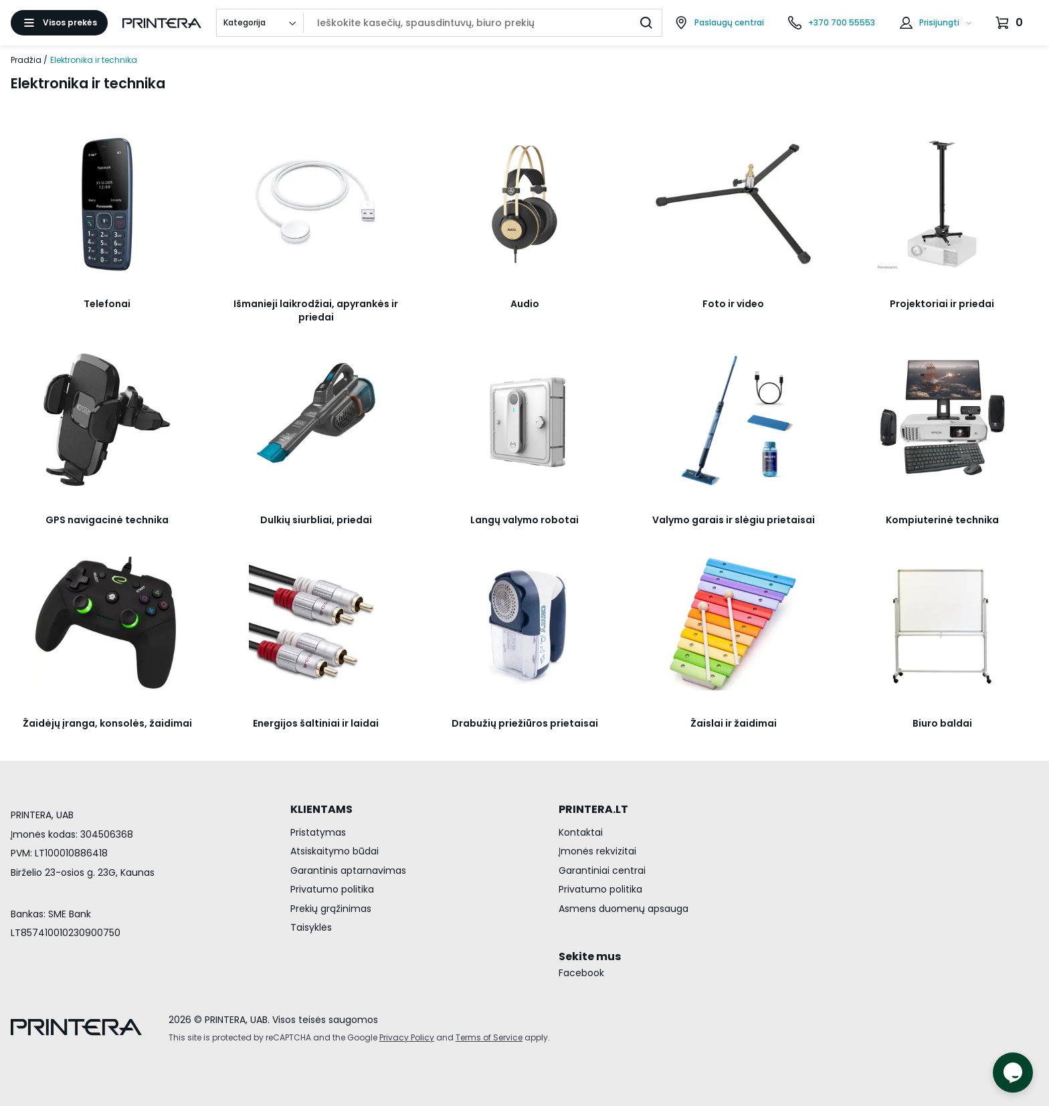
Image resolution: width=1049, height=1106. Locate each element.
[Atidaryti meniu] (59, 22)
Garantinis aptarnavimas (348, 870)
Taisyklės (311, 927)
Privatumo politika (332, 889)
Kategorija (244, 22)
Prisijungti (939, 22)
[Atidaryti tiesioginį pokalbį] (1013, 1072)
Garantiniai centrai (602, 870)
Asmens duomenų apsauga (623, 908)
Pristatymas (318, 832)
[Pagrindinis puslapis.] (161, 23)
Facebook (581, 973)
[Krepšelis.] (1010, 22)
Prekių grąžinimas (330, 908)
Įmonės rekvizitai (597, 851)
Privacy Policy (406, 1037)
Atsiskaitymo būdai (334, 851)
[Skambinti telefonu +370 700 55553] (831, 22)
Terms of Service (489, 1037)
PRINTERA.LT (593, 809)
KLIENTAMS (321, 809)
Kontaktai (581, 832)
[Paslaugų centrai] (719, 22)
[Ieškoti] (646, 23)
